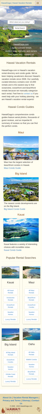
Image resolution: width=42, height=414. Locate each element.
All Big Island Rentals (10, 354)
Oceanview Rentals (10, 299)
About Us (7, 397)
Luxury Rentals (10, 319)
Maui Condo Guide (12, 168)
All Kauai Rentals (10, 292)
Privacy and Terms (12, 400)
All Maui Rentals (31, 292)
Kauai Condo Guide (13, 250)
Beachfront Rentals (31, 299)
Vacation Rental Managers (25, 397)
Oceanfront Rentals (10, 306)
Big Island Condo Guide (14, 209)
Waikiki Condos (31, 359)
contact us (28, 93)
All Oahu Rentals (31, 353)
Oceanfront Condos (31, 306)
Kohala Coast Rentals (10, 375)
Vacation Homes (10, 313)
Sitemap (26, 400)
